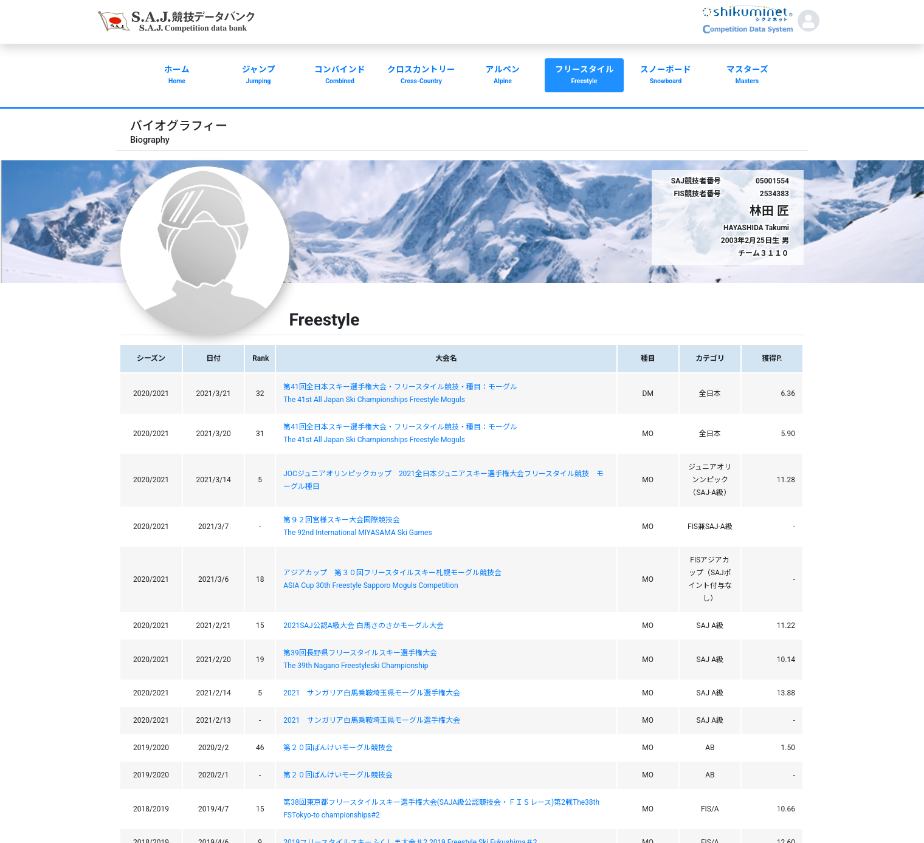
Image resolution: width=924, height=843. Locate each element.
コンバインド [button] (339, 75)
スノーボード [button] (665, 75)
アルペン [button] (502, 75)
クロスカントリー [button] (421, 75)
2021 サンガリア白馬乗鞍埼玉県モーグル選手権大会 (371, 693)
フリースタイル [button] (584, 75)
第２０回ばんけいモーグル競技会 (338, 747)
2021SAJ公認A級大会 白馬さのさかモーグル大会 (363, 625)
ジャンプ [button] (258, 75)
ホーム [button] (177, 75)
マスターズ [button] (747, 75)
